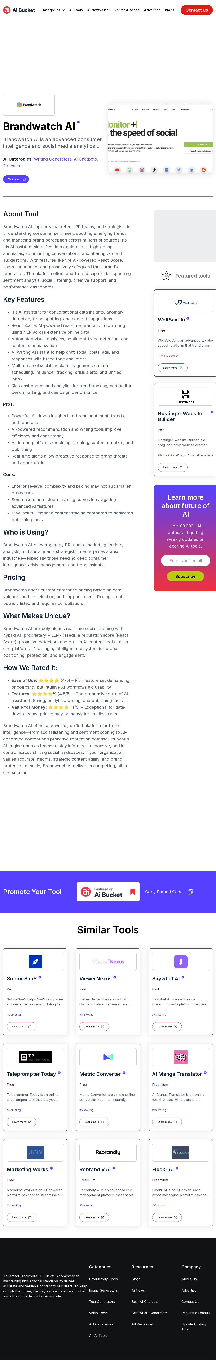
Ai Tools (76, 10)
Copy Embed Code (169, 892)
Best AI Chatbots (145, 1302)
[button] (53, 10)
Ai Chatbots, (86, 159)
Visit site (13, 179)
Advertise (152, 10)
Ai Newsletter (98, 10)
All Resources (143, 1324)
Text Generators (102, 1302)
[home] (19, 10)
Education (13, 165)
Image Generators (103, 1290)
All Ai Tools (98, 1335)
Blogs (169, 10)
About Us (189, 1279)
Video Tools (98, 1313)
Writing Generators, (53, 159)
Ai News (138, 1290)
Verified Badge (127, 10)
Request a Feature (195, 1313)
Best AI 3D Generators (150, 1313)
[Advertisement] (108, 51)
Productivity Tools (103, 1279)
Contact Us (197, 10)
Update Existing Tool (193, 1326)
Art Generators (101, 1324)
